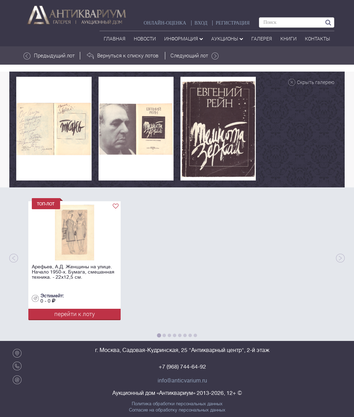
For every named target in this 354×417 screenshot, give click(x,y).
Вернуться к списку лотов (122, 55)
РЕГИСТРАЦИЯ (233, 23)
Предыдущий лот (49, 55)
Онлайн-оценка (164, 23)
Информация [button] (183, 38)
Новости (145, 38)
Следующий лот (194, 55)
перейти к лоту (74, 314)
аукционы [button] (227, 38)
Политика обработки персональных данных (177, 404)
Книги (288, 38)
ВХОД (201, 23)
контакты (317, 38)
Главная (114, 38)
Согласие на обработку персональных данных (177, 410)
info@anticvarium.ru (182, 381)
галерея (261, 38)
